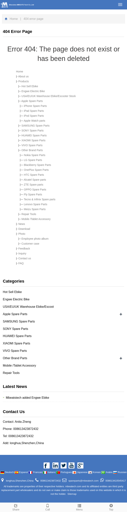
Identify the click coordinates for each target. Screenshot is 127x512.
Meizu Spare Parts (35, 209)
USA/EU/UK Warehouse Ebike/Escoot (28, 306)
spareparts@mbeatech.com (83, 480)
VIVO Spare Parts (32, 145)
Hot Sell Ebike (30, 86)
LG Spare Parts (33, 160)
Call (47, 507)
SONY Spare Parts (33, 130)
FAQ (21, 263)
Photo (21, 233)
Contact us (24, 258)
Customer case (30, 243)
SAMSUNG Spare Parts (36, 125)
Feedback (24, 248)
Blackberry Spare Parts (37, 164)
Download (24, 228)
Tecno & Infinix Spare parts (39, 199)
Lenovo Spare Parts (35, 204)
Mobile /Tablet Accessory (36, 219)
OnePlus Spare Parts (36, 169)
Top (111, 507)
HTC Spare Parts (34, 174)
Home (14, 18)
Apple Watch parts (34, 120)
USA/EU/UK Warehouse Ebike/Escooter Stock (49, 96)
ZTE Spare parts (33, 184)
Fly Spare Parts (33, 194)
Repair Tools (29, 214)
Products (23, 81)
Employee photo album (35, 238)
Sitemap (71, 494)
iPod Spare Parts (34, 115)
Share (16, 507)
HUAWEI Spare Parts (34, 135)
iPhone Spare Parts (35, 105)
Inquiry (22, 253)
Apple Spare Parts (32, 101)
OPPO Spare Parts (35, 189)
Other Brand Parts (32, 150)
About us (23, 76)
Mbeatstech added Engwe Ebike (27, 397)
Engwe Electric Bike (33, 91)
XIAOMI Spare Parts (33, 140)
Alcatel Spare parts (35, 179)
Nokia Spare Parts (34, 155)
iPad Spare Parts (34, 110)
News (21, 223)
